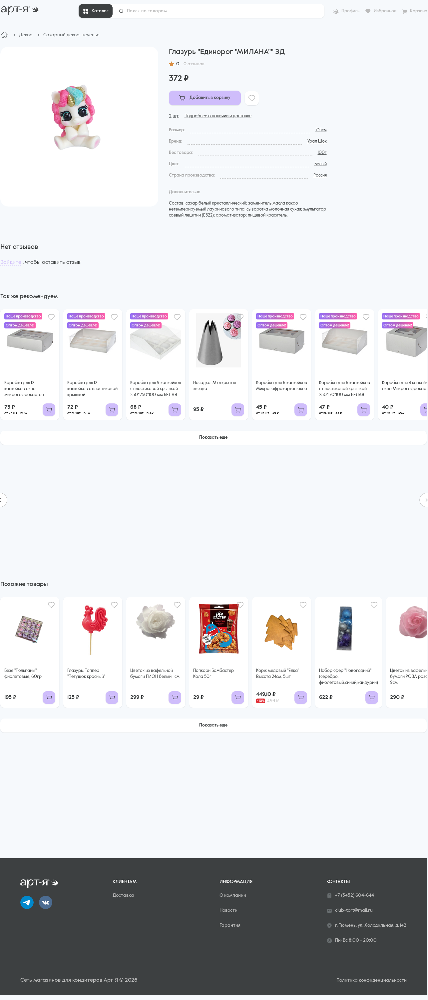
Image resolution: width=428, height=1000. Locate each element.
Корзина (418, 11)
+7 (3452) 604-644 (350, 896)
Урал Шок (317, 141)
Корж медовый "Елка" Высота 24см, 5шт (277, 674)
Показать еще (213, 437)
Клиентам (125, 881)
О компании (232, 895)
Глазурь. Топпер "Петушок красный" (86, 674)
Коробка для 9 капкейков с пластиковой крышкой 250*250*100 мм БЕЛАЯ (155, 389)
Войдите (10, 262)
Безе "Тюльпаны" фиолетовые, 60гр (23, 674)
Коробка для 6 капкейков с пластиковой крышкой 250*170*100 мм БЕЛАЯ (344, 389)
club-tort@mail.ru (349, 911)
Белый (320, 164)
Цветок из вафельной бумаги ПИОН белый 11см (155, 674)
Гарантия (229, 925)
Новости (228, 910)
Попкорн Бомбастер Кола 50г (213, 674)
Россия (320, 175)
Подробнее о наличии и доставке (218, 116)
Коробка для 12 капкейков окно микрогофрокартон (24, 389)
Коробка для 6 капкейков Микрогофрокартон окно (281, 386)
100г (322, 153)
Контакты (338, 881)
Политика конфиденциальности (371, 980)
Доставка (123, 895)
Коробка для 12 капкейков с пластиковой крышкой (92, 389)
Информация (235, 881)
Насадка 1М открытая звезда (214, 386)
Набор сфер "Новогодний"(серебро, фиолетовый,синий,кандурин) (348, 677)
